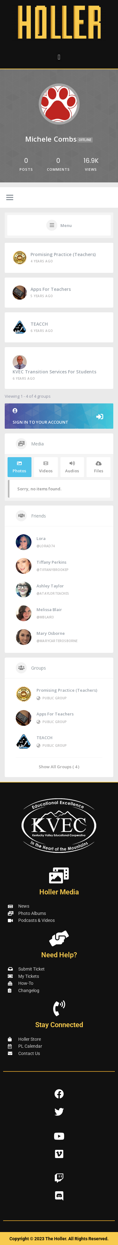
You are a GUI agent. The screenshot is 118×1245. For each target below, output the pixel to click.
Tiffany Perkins (51, 562)
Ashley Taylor (50, 586)
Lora (41, 538)
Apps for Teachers (51, 289)
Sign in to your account (59, 416)
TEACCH (39, 324)
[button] (59, 57)
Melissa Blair (49, 609)
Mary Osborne (51, 633)
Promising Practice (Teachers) (63, 254)
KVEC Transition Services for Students (54, 372)
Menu (66, 225)
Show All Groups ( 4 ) (59, 766)
